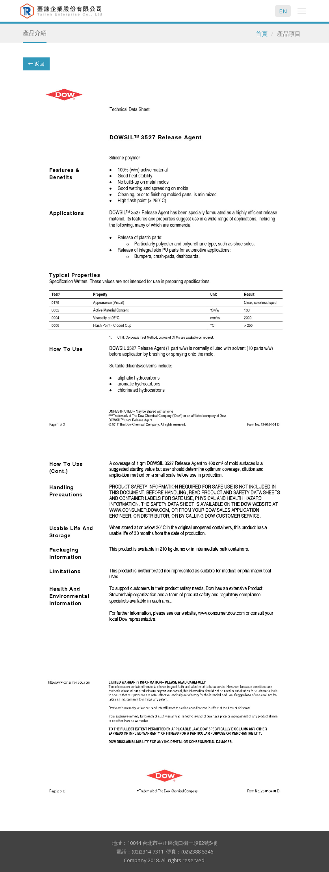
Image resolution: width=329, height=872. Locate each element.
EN (283, 11)
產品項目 (289, 33)
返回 (36, 63)
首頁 (262, 33)
